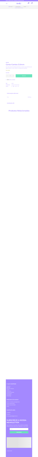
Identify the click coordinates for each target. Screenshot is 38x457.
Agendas (8, 387)
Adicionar (24, 75)
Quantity (7, 72)
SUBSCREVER (19, 432)
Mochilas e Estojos (10, 388)
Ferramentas (16, 84)
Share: (7, 86)
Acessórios (9, 391)
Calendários (9, 394)
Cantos (13, 84)
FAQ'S (8, 406)
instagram (9, 412)
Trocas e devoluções (11, 403)
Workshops (9, 395)
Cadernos (8, 386)
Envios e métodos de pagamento (13, 401)
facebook (8, 414)
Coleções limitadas (10, 392)
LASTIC (8, 389)
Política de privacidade (11, 404)
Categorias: (8, 84)
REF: (6, 83)
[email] (19, 429)
